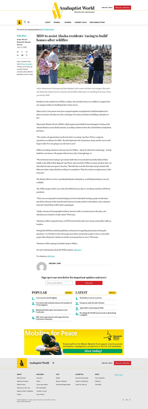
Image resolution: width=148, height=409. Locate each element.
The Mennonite (48, 29)
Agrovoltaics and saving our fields (91, 308)
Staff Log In (119, 375)
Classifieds (98, 385)
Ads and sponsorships (82, 378)
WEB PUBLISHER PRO (26, 401)
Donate (58, 378)
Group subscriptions (42, 385)
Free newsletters (100, 378)
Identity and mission (22, 381)
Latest (48, 22)
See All (68, 293)
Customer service (41, 391)
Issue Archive (40, 394)
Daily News (21, 35)
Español (68, 22)
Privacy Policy (40, 399)
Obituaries (98, 381)
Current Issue (81, 22)
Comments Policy (46, 399)
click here (77, 250)
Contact (19, 394)
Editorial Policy (21, 385)
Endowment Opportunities (63, 385)
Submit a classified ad (82, 381)
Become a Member (123, 7)
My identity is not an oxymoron (91, 298)
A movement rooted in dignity (46, 298)
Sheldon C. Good (55, 263)
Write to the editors (26, 64)
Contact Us (53, 399)
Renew (110, 8)
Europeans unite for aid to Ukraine (92, 303)
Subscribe (105, 8)
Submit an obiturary (81, 385)
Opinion (58, 22)
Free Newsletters (97, 22)
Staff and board (21, 378)
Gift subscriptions (41, 388)
